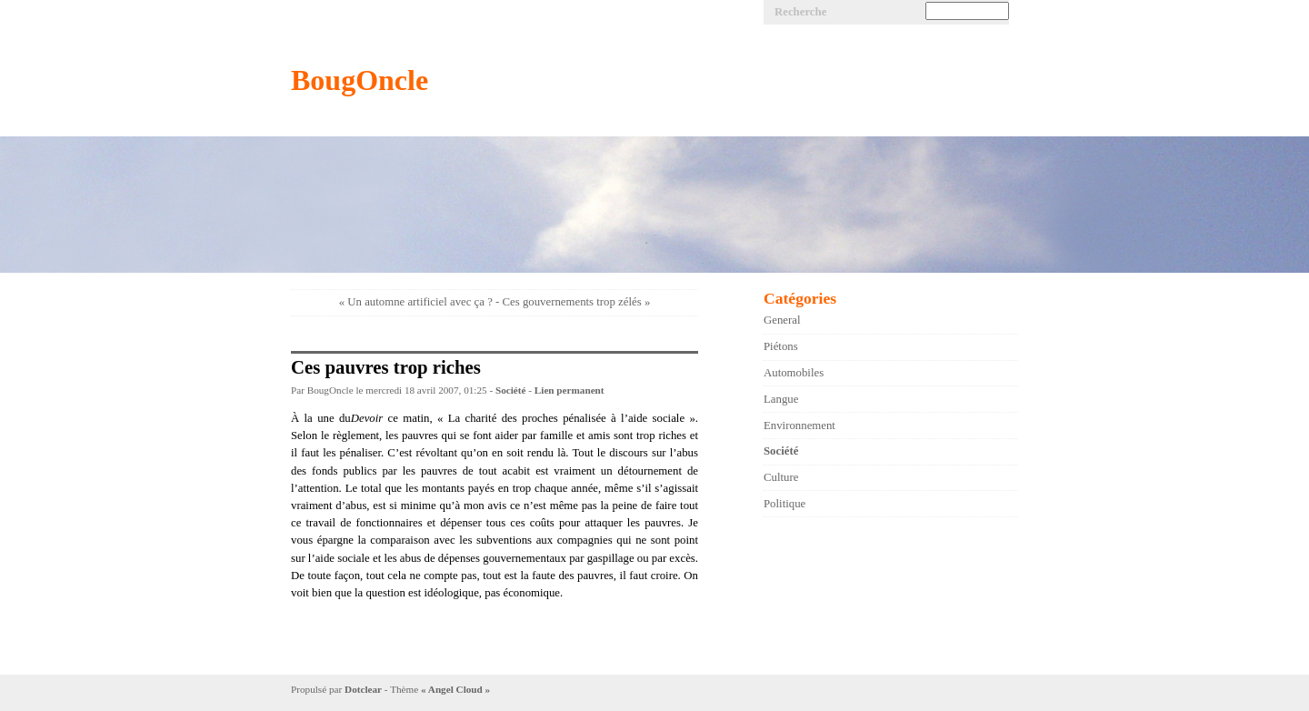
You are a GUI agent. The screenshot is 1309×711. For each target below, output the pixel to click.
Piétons (781, 346)
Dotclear (363, 689)
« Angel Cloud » (455, 689)
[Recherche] (967, 11)
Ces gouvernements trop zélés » (577, 301)
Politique (784, 503)
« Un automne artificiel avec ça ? (416, 301)
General (782, 320)
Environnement (799, 425)
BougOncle (359, 80)
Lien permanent (570, 390)
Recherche (800, 11)
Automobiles (794, 372)
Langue (781, 399)
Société (510, 390)
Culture (781, 477)
